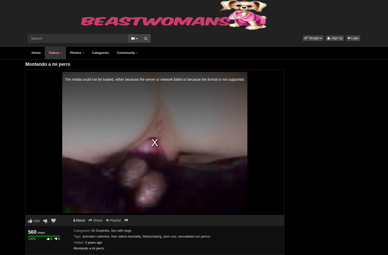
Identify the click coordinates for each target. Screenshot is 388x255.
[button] (313, 38)
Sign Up (334, 38)
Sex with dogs (121, 230)
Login (353, 38)
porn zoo (169, 236)
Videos (55, 53)
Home (36, 53)
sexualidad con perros (194, 236)
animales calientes (96, 236)
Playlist (113, 220)
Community (127, 53)
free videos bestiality (126, 236)
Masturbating (152, 236)
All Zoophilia (100, 230)
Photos (77, 53)
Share (95, 220)
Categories (100, 53)
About (79, 220)
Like (34, 221)
